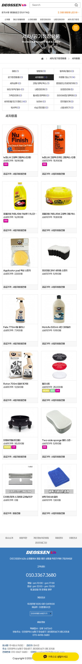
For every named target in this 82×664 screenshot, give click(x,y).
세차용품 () (41, 77)
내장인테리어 (59, 20)
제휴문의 (59, 538)
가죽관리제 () (15, 95)
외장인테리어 (45, 20)
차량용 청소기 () (67, 77)
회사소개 (9, 538)
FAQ (26, 12)
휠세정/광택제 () (41, 95)
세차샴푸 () (15, 83)
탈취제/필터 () (67, 71)
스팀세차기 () (66, 107)
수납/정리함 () (41, 107)
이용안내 (73, 538)
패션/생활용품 (19, 20)
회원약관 (23, 538)
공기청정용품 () (15, 77)
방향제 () (41, 71)
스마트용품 (32, 20)
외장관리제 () (66, 89)
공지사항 (5, 12)
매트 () (15, 71)
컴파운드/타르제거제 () (66, 83)
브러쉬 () (41, 101)
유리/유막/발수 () (15, 89)
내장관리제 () (41, 89)
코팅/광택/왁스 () (41, 83)
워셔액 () (15, 107)
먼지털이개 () (66, 101)
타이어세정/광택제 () (67, 95)
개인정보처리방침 (41, 538)
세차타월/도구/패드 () (15, 101)
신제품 (7, 20)
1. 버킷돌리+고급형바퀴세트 (69, 12)
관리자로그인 (41, 543)
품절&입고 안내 (17, 12)
